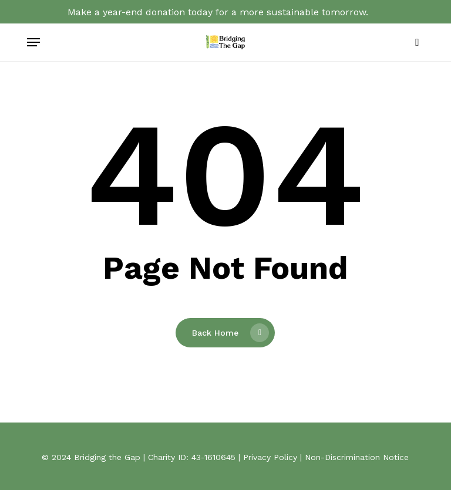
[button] (33, 42)
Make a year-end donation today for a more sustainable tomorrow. (218, 12)
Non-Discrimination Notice (357, 457)
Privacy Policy (270, 457)
